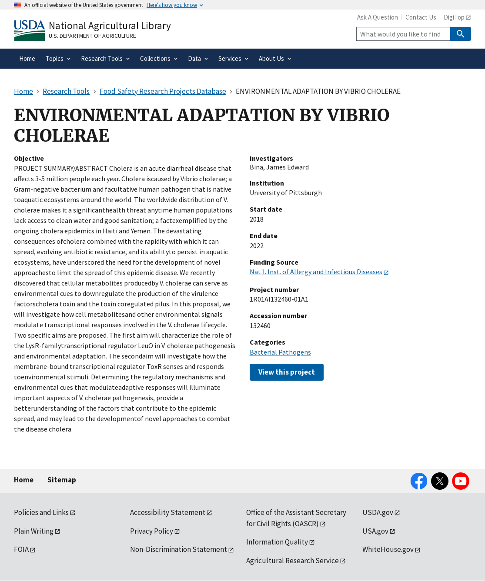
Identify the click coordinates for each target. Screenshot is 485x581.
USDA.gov (377, 512)
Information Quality (277, 542)
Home (23, 480)
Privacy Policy (151, 531)
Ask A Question (377, 17)
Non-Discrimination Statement (178, 549)
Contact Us (420, 17)
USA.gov (375, 531)
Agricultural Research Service (292, 560)
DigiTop (454, 17)
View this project (286, 372)
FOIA (21, 549)
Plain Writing (34, 531)
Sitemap (61, 480)
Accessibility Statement (167, 512)
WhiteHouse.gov (388, 549)
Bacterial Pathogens (280, 352)
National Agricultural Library (110, 25)
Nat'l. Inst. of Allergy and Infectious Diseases (316, 271)
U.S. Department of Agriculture (92, 36)
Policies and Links (41, 512)
